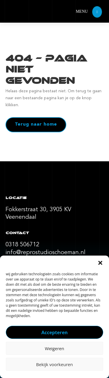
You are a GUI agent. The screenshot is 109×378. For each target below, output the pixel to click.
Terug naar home (36, 124)
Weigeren (54, 348)
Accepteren (54, 332)
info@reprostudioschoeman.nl (45, 253)
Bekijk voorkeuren (54, 364)
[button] (100, 263)
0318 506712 (22, 245)
